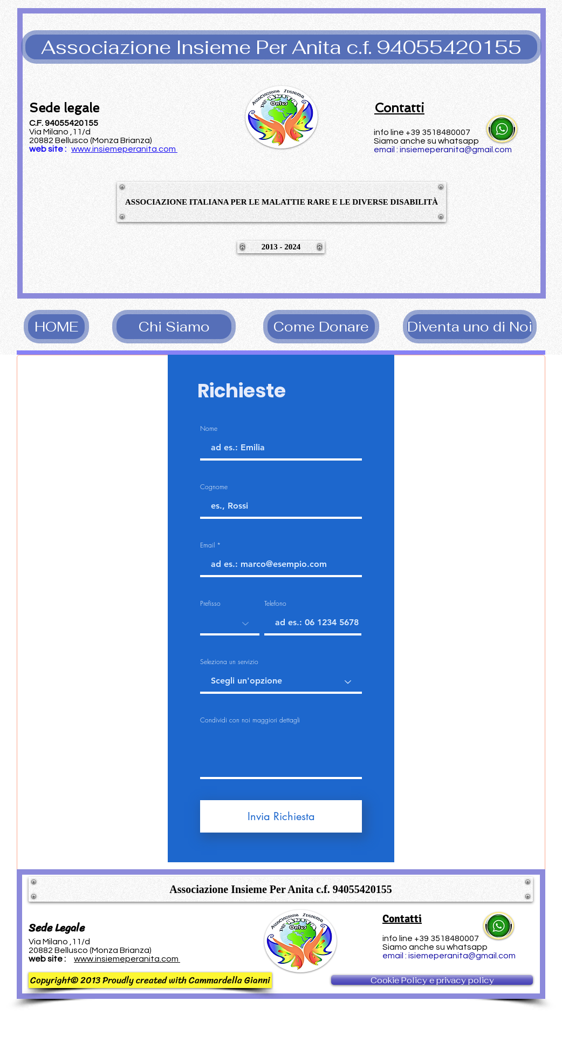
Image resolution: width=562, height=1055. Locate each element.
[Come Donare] (321, 326)
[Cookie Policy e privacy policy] (432, 980)
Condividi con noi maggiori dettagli (250, 720)
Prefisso (210, 603)
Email (207, 545)
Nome (208, 428)
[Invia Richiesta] (281, 816)
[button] (281, 47)
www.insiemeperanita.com (123, 149)
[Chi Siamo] (173, 326)
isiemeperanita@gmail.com (462, 955)
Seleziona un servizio (229, 662)
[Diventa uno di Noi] (469, 326)
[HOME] (56, 326)
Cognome (214, 487)
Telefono (275, 603)
